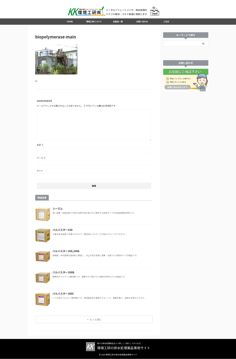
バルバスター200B (63, 273)
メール (41, 158)
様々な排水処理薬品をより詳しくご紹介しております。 (119, 343)
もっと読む (95, 320)
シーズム (57, 209)
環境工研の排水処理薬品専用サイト (123, 347)
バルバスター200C (63, 294)
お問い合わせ (142, 22)
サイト (40, 171)
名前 (40, 145)
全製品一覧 (118, 22)
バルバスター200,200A (65, 252)
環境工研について (94, 22)
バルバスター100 (62, 230)
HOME (70, 22)
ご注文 (166, 22)
